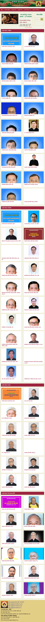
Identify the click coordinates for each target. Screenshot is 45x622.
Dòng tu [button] (20, 9)
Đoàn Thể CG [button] (36, 9)
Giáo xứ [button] (14, 9)
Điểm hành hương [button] (12, 12)
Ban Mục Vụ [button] (27, 9)
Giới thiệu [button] (7, 9)
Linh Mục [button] (3, 12)
